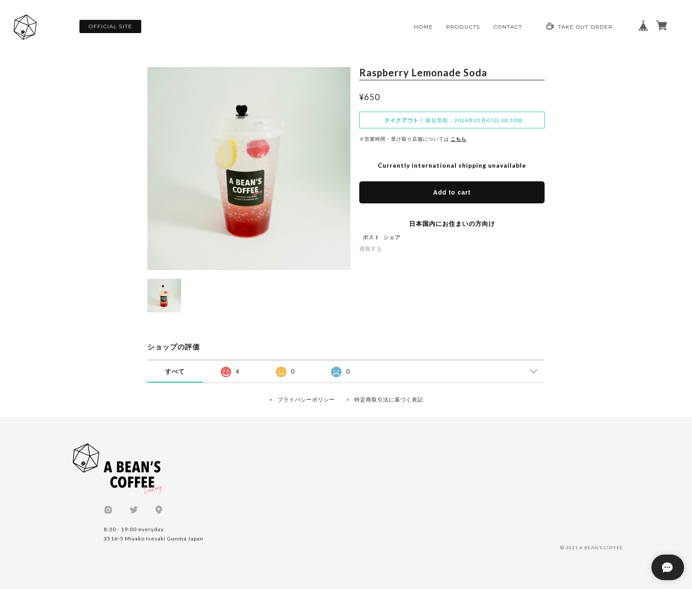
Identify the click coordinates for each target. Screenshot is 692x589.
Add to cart (452, 192)
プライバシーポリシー (306, 399)
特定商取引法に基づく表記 (388, 399)
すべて (175, 371)
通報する (370, 248)
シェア (392, 235)
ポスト (371, 235)
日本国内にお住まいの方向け (452, 223)
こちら (458, 139)
